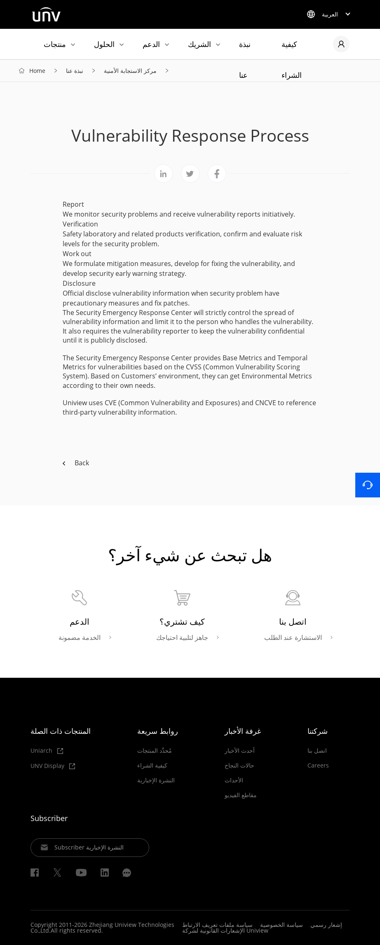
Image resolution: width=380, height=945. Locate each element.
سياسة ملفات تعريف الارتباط (217, 925)
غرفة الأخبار (243, 731)
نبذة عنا (245, 49)
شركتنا (317, 731)
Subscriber (49, 818)
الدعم (151, 44)
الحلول (104, 44)
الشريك (199, 44)
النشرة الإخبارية (156, 780)
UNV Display (52, 766)
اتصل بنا (317, 751)
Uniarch (46, 751)
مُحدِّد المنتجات (154, 751)
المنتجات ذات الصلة (60, 731)
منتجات (55, 44)
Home (37, 71)
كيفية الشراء (291, 49)
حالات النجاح (239, 765)
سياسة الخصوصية (281, 925)
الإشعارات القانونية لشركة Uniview (225, 930)
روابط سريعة (157, 731)
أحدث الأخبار (240, 751)
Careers (318, 765)
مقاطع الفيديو (241, 795)
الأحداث (234, 780)
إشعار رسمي (326, 925)
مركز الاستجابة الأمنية (130, 71)
